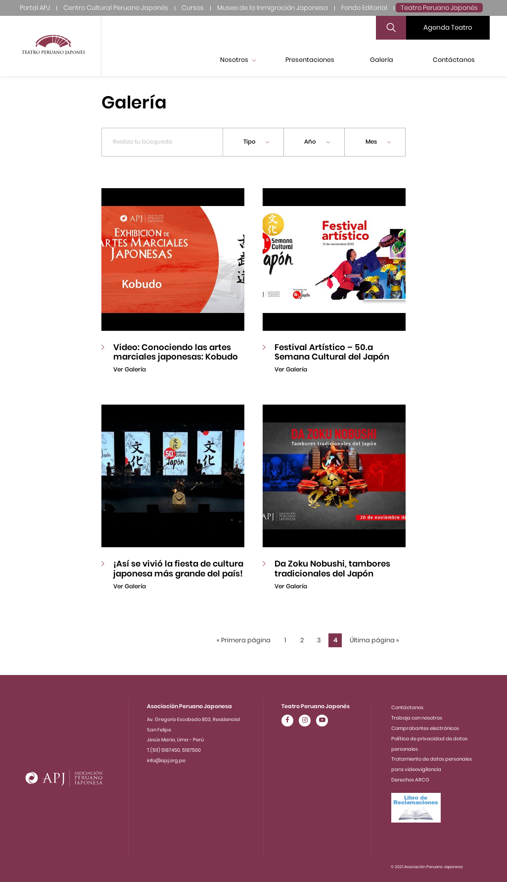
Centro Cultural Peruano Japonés (115, 7)
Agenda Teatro (447, 27)
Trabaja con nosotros (416, 718)
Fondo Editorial (364, 7)
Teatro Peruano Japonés (439, 7)
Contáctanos (454, 59)
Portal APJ (35, 7)
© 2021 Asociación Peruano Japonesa (426, 867)
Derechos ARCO (410, 780)
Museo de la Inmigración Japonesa (272, 7)
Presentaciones (309, 59)
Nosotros (238, 59)
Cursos (193, 7)
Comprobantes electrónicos (425, 728)
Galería (381, 59)
